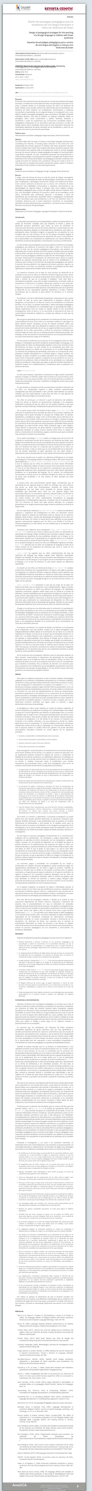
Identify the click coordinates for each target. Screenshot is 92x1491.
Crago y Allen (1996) (58, 530)
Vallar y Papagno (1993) (26, 585)
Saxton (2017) (66, 496)
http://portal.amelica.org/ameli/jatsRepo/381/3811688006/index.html (43, 93)
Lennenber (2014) (52, 496)
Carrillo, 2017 (29, 912)
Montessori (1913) (28, 370)
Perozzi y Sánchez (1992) (63, 540)
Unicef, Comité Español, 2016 (26, 285)
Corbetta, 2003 (67, 685)
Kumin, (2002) (22, 553)
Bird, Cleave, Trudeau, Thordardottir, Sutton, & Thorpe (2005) (49, 461)
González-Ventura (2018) (48, 510)
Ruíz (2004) (39, 438)
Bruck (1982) (19, 545)
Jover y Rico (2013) (63, 410)
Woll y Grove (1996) (59, 568)
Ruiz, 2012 (68, 1059)
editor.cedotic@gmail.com (24, 79)
